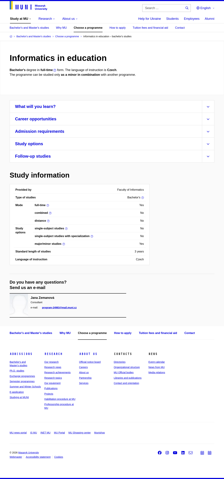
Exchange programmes (22, 376)
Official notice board (90, 362)
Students (172, 18)
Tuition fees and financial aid (150, 27)
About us (88, 354)
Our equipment (52, 383)
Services (84, 383)
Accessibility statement (38, 457)
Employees (192, 18)
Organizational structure (127, 367)
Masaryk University (28, 452)
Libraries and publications (128, 377)
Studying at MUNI (19, 397)
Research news (52, 367)
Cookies (58, 457)
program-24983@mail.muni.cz (59, 307)
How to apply (118, 27)
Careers (83, 367)
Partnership (85, 377)
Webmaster (16, 457)
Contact (180, 27)
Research (53, 354)
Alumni (209, 18)
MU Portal (59, 432)
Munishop (99, 432)
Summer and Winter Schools (25, 386)
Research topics (53, 377)
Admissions (21, 354)
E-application (17, 392)
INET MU (45, 432)
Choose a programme (88, 27)
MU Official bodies (124, 372)
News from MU (156, 367)
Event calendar (156, 362)
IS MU (33, 432)
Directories (119, 362)
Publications (51, 388)
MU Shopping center (79, 432)
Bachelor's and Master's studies (29, 27)
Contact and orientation (126, 383)
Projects (48, 393)
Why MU (61, 27)
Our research (51, 362)
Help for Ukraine (149, 18)
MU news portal (18, 432)
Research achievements (57, 372)
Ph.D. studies (17, 370)
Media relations (156, 372)
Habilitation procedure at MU (59, 399)
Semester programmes (22, 381)
